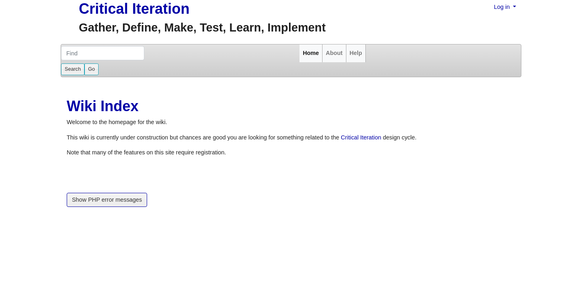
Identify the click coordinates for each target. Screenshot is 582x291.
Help (356, 53)
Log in (502, 7)
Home (311, 53)
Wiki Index (103, 106)
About (334, 53)
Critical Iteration (134, 8)
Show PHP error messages (107, 199)
